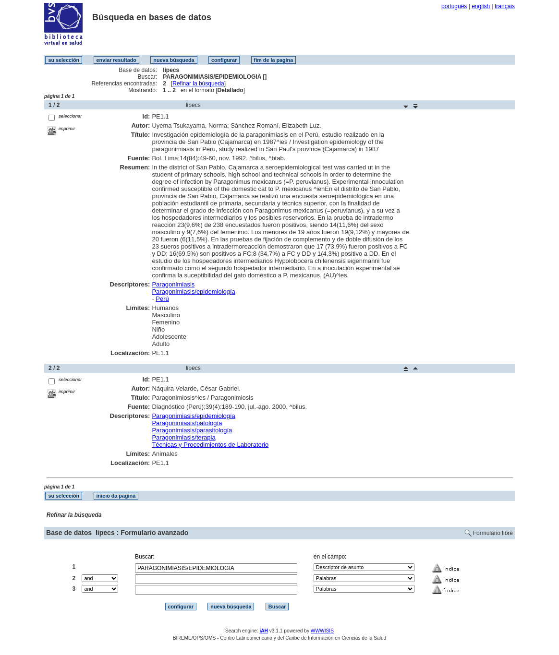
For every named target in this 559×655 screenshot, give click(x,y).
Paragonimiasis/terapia (183, 437)
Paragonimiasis (173, 284)
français (505, 6)
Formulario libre (493, 533)
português (454, 6)
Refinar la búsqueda (198, 83)
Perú (162, 298)
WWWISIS (322, 630)
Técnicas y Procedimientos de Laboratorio (210, 444)
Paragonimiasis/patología (187, 423)
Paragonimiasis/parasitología (192, 430)
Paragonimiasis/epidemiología (193, 291)
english (481, 6)
